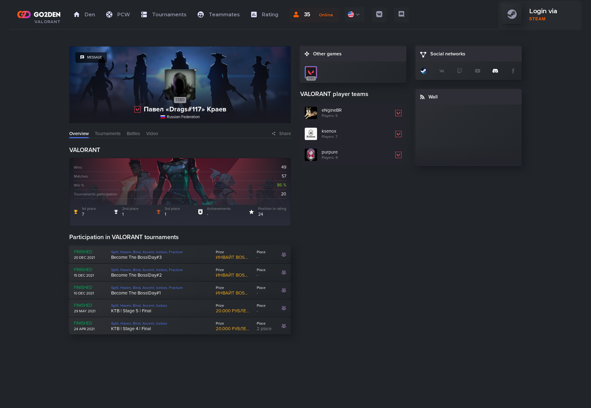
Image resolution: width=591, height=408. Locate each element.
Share (285, 133)
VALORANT (47, 21)
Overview (79, 133)
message (91, 57)
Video (152, 133)
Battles (133, 133)
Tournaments (108, 133)
